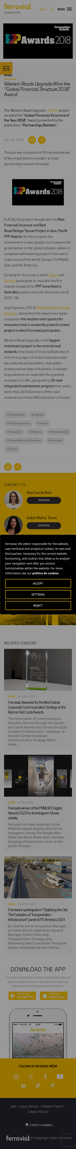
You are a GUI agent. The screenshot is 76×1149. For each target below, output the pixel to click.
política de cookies (45, 573)
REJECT (38, 605)
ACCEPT (38, 583)
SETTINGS (38, 594)
